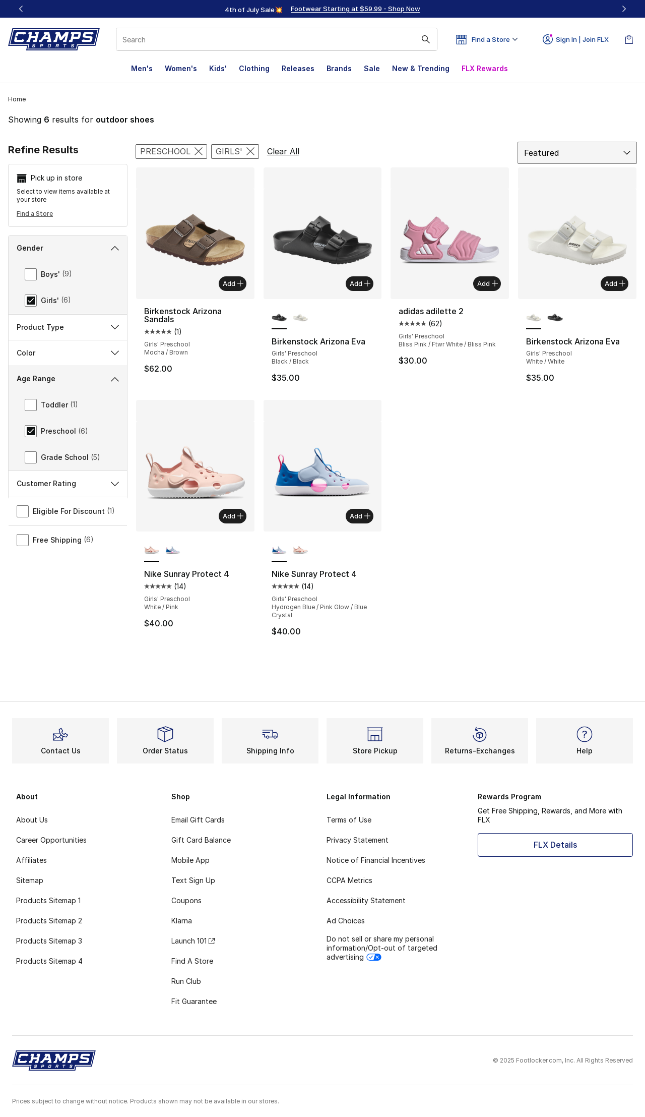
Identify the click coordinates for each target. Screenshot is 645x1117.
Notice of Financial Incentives (376, 860)
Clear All (283, 151)
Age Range (68, 430)
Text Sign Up (193, 880)
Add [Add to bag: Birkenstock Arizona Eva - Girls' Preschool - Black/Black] (360, 283)
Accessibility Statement (366, 900)
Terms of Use (349, 819)
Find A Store (192, 961)
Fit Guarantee (194, 1001)
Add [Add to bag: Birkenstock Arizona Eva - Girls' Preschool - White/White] (615, 283)
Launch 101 (193, 940)
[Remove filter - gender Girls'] (235, 151)
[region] (322, 9)
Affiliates (31, 860)
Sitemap (29, 880)
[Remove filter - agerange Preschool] (171, 151)
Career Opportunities (51, 840)
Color (68, 403)
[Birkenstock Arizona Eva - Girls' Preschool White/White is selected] (533, 318)
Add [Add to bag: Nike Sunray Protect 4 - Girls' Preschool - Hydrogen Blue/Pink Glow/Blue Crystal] (360, 516)
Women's (181, 68)
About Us (32, 819)
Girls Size (68, 560)
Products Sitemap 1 (48, 900)
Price (68, 586)
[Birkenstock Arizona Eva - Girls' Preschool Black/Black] (554, 318)
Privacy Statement (358, 840)
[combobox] (276, 39)
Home (17, 99)
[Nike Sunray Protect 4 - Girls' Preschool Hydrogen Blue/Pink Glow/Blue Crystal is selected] (279, 551)
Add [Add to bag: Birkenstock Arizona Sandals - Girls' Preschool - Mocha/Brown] (233, 283)
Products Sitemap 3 (49, 940)
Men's (142, 68)
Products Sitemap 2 (49, 920)
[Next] (624, 9)
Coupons (186, 900)
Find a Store (35, 213)
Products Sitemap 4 (49, 961)
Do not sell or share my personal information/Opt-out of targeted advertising (382, 947)
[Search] (276, 39)
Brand (68, 326)
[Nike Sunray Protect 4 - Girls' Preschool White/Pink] (300, 551)
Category (68, 352)
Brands (339, 68)
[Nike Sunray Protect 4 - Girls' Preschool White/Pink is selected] (151, 551)
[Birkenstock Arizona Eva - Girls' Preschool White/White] (300, 318)
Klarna (181, 920)
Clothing (254, 68)
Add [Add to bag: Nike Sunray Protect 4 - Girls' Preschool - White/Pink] (233, 516)
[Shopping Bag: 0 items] (629, 39)
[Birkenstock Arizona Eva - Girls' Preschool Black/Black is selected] (279, 318)
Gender (68, 248)
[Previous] (21, 9)
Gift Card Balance (201, 840)
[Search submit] (426, 39)
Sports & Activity (68, 534)
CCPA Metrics (349, 880)
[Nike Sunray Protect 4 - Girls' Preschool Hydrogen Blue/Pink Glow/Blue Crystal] (172, 551)
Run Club (186, 981)
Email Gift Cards (198, 819)
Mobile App (190, 860)
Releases (298, 68)
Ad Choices (346, 920)
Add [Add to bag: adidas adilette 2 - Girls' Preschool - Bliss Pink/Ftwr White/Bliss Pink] (487, 283)
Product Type (68, 378)
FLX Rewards (485, 68)
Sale (372, 68)
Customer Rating (68, 612)
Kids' (218, 68)
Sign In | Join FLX (576, 39)
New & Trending (420, 68)
